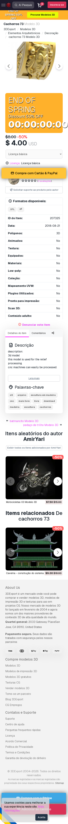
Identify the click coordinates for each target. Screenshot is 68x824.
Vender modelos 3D (17, 688)
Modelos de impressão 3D (21, 671)
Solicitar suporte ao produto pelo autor (34, 190)
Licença (10, 735)
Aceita (41, 817)
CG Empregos (13, 705)
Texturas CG (12, 682)
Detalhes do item (17, 333)
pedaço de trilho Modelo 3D (40, 425)
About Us (12, 587)
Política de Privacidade (19, 747)
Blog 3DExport (14, 699)
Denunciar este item (36, 325)
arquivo (22, 395)
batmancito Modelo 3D (24, 421)
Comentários (39, 333)
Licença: (15, 163)
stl (11, 395)
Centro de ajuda (14, 724)
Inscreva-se (57, 4)
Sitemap (59, 783)
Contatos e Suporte (20, 712)
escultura (29, 407)
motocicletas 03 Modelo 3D (21, 502)
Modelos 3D (12, 665)
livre (36, 401)
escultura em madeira (43, 395)
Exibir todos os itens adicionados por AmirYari (34, 447)
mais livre (24, 401)
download (49, 401)
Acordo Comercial (16, 741)
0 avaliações (44, 181)
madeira (15, 407)
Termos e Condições (17, 752)
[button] (57, 481)
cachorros (45, 407)
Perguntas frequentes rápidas (23, 730)
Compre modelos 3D (21, 659)
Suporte (10, 719)
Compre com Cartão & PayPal (33, 173)
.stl (12, 209)
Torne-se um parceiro (18, 694)
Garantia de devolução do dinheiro (25, 758)
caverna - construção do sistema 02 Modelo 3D (33, 573)
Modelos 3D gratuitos (18, 677)
